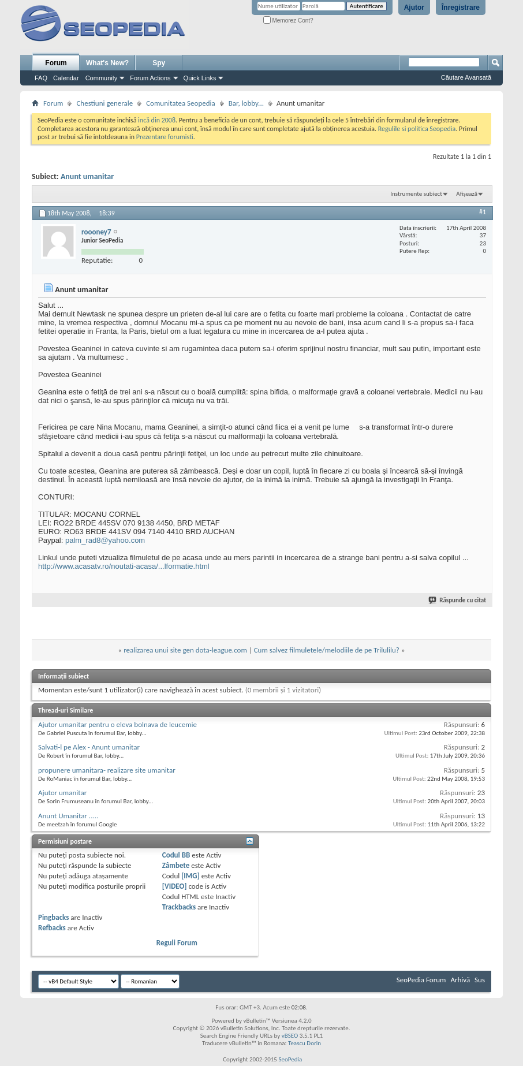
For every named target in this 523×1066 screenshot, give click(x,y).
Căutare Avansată (466, 77)
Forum (55, 63)
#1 (482, 212)
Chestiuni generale (104, 103)
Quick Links (200, 77)
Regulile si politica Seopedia (417, 129)
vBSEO (290, 1035)
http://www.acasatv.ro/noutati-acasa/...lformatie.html (124, 566)
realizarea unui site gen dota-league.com (185, 650)
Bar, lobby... (246, 103)
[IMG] (190, 875)
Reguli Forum (176, 942)
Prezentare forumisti (164, 137)
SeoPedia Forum (421, 979)
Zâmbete (175, 865)
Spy (158, 63)
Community (101, 77)
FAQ (41, 77)
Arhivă (460, 979)
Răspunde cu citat (457, 600)
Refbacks (52, 927)
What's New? (107, 63)
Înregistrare (461, 7)
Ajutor (414, 7)
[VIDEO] (174, 886)
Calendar (66, 77)
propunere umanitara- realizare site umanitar (106, 770)
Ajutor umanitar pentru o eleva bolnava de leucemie (117, 724)
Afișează (466, 193)
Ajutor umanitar (62, 792)
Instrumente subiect (416, 193)
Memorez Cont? (288, 20)
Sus (480, 979)
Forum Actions (150, 77)
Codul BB (176, 855)
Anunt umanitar (87, 176)
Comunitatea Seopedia (180, 103)
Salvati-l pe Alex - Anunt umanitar (89, 747)
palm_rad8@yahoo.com (105, 540)
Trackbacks (179, 907)
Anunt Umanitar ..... (68, 815)
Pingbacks (53, 917)
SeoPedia (290, 1059)
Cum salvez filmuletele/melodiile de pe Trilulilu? (326, 650)
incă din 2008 (156, 120)
